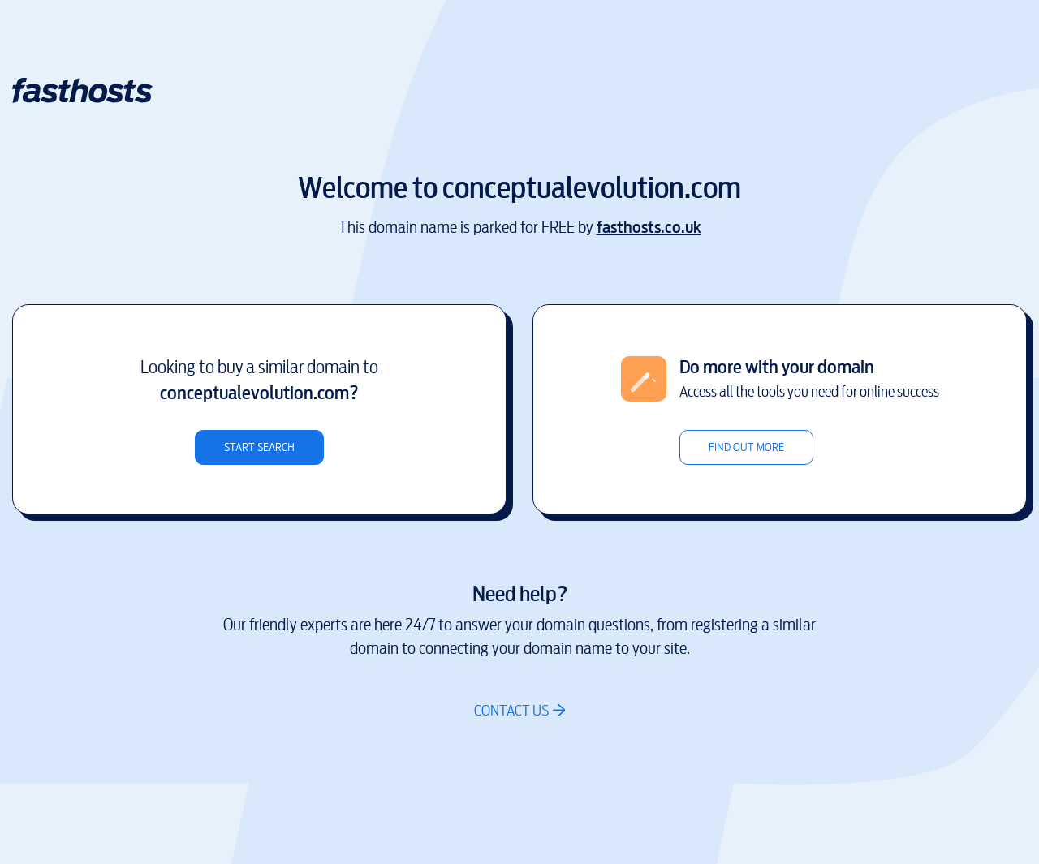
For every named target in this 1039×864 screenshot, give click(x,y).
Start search (259, 447)
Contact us (511, 710)
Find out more (746, 447)
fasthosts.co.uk (649, 227)
